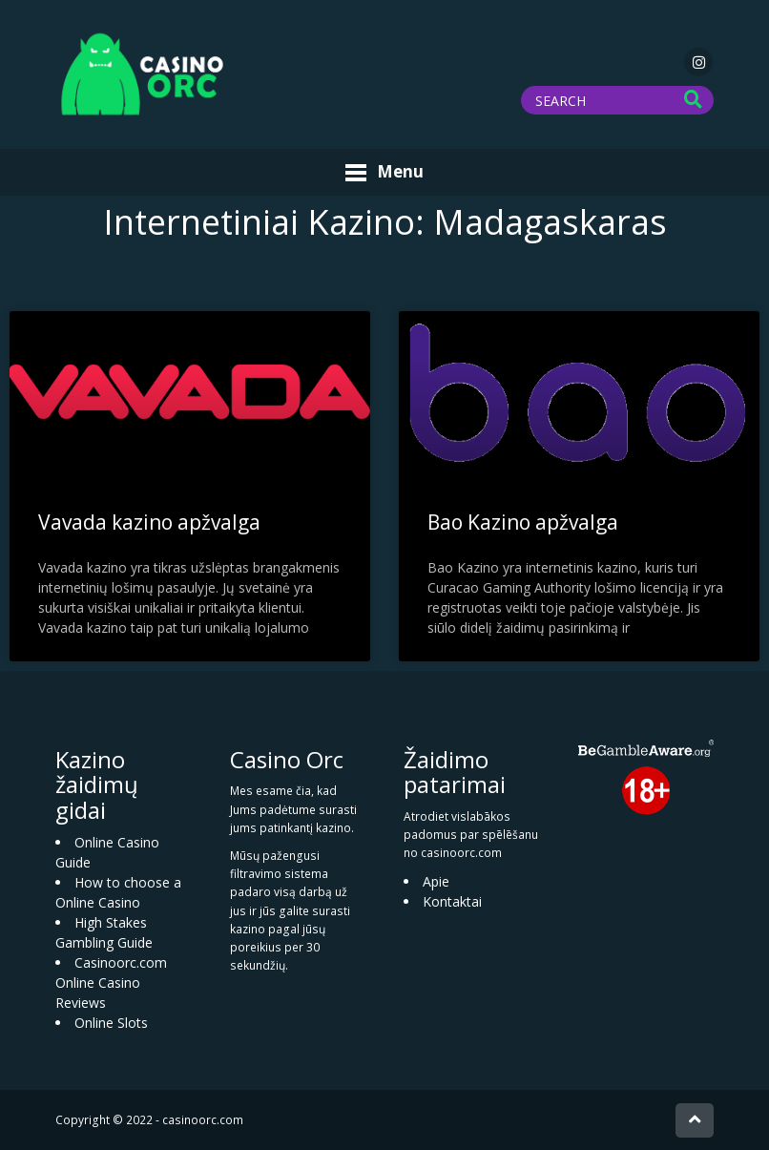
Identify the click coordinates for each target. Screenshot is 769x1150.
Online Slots (111, 1023)
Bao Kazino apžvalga (522, 522)
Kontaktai (452, 901)
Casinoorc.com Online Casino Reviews (111, 982)
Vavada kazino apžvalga (149, 522)
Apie (436, 881)
